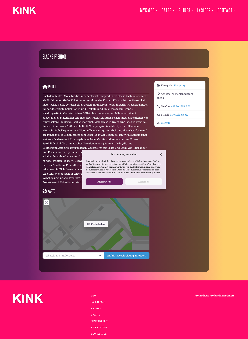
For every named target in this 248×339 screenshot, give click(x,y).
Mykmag (147, 10)
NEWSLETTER (98, 334)
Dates (167, 10)
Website (165, 122)
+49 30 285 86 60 (180, 106)
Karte (49, 191)
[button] (160, 154)
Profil (50, 86)
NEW (93, 296)
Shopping (179, 85)
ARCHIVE (96, 308)
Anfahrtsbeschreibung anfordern (126, 255)
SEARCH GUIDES (99, 321)
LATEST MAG (98, 302)
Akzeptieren (104, 181)
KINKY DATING (99, 327)
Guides (185, 10)
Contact (224, 10)
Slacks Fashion (54, 57)
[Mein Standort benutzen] (100, 255)
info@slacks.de (179, 114)
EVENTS (95, 315)
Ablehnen (143, 181)
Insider (204, 10)
